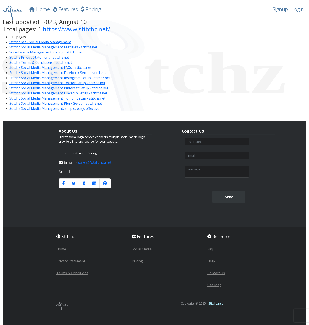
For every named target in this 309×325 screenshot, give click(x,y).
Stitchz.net (215, 303)
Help (211, 261)
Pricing (91, 9)
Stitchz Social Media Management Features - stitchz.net (53, 47)
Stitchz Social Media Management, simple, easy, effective (54, 108)
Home (39, 9)
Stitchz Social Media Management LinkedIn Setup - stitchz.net (58, 93)
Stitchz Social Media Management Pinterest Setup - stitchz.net (58, 88)
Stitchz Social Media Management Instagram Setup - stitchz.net (59, 77)
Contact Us (216, 273)
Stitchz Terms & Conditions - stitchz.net (40, 62)
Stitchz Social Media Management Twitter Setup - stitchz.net (57, 83)
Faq (210, 249)
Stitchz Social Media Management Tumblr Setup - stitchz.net (57, 98)
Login (297, 9)
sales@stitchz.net (95, 162)
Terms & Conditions (72, 273)
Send (228, 197)
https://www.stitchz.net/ (76, 29)
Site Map (214, 285)
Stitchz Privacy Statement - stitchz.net (39, 57)
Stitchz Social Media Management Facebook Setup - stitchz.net (59, 72)
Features (65, 9)
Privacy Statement (70, 261)
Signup (280, 9)
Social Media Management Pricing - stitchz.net (46, 52)
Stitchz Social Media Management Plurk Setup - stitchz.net (55, 103)
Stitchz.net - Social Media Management (40, 42)
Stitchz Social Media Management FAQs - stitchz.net (50, 67)
